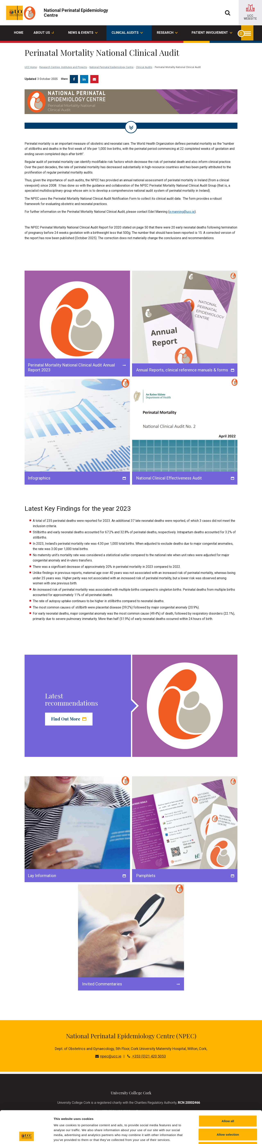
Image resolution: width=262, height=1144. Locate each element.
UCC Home (31, 49)
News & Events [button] (82, 33)
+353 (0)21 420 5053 (146, 1053)
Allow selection (228, 1104)
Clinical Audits (144, 49)
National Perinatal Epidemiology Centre (111, 49)
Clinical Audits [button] (127, 33)
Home (18, 33)
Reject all (228, 1117)
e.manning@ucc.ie (182, 209)
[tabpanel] (131, 105)
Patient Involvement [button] (212, 33)
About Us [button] (44, 33)
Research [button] (167, 33)
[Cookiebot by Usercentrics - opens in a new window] (26, 1136)
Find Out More (68, 716)
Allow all (228, 1090)
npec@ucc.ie (108, 1053)
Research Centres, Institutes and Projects (63, 49)
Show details (214, 1136)
